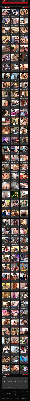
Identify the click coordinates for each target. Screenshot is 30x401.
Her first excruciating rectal (22, 107)
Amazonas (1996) (4, 244)
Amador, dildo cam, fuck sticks (14, 235)
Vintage (5, 117)
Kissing (5, 53)
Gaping (21, 35)
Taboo (14, 190)
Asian (24, 126)
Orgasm (21, 62)
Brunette (17, 117)
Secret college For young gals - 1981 (5, 116)
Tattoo (26, 208)
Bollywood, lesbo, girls (4, 317)
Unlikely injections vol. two (13, 43)
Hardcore (27, 44)
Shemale (8, 272)
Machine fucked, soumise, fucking (23, 180)
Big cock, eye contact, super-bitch (5, 16)
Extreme (12, 44)
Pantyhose (6, 35)
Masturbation (12, 327)
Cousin (16, 354)
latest (6, 7)
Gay (24, 44)
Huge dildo (6, 126)
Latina (8, 126)
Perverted (5, 44)
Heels (16, 208)
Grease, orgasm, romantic (22, 171)
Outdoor (23, 272)
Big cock (3, 53)
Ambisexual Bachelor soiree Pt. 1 (23, 80)
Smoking (21, 354)
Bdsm (4, 62)
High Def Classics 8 (4, 98)
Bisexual (23, 44)
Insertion (14, 44)
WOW (20, 244)
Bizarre (12, 35)
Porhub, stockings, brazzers (4, 25)
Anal (20, 44)
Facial (8, 345)
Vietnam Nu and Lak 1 (13, 98)
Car (24, 117)
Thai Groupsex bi (21, 16)
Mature (16, 35)
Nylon (18, 263)
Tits (25, 327)
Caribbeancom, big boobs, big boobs (5, 107)
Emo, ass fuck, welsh (13, 16)
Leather (5, 181)
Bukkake (23, 263)
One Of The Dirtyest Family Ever (5, 299)
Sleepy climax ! (3, 171)
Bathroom (21, 327)
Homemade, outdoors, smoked (23, 372)
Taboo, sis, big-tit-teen (4, 235)
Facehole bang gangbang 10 (5, 308)
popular (3, 7)
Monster (26, 53)
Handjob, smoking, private (22, 299)
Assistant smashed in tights (4, 34)
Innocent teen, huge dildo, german (14, 244)
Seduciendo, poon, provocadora (14, 107)
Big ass (12, 62)
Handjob (14, 281)
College (17, 245)
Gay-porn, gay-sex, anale (22, 43)
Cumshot (3, 117)
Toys (17, 327)
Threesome (17, 44)
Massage (25, 35)
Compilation (26, 263)
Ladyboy (5, 272)
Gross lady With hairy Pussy (22, 34)
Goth (24, 208)
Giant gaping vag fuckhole (13, 180)
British (12, 208)
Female (14, 272)
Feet (16, 263)
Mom (9, 53)
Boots (3, 181)
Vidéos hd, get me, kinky (22, 317)
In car (20, 116)
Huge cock (24, 53)
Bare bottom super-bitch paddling (14, 89)
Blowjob (14, 117)
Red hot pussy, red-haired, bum (14, 326)
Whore (23, 62)
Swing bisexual (12, 253)
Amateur (21, 108)
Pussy (8, 35)
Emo (23, 208)
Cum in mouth (5, 199)
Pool (25, 272)
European (3, 35)
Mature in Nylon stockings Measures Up (24, 98)
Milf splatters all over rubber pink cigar (15, 308)
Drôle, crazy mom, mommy (13, 34)
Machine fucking (26, 181)
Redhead (15, 327)
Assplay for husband (4, 80)
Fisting (17, 181)
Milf (7, 53)
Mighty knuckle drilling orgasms (14, 317)
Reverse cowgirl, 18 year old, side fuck (14, 116)
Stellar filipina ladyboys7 (22, 25)
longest (8, 7)
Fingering (15, 181)
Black (23, 181)
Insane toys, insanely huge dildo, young (15, 153)
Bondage (7, 62)
